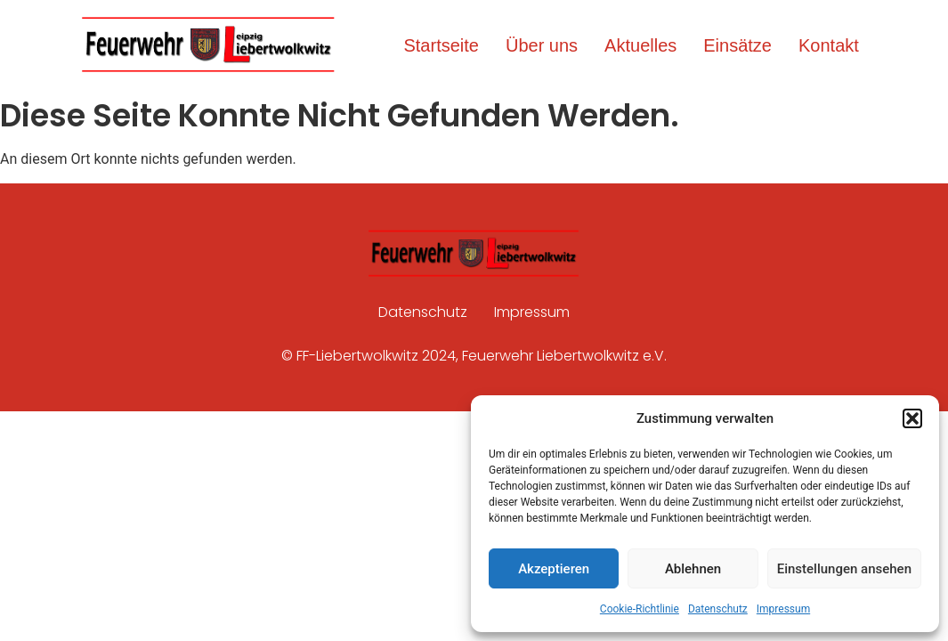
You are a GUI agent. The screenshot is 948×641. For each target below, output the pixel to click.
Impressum (783, 609)
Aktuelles (640, 45)
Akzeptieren (553, 569)
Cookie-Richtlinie (639, 609)
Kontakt (828, 45)
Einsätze (737, 45)
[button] (912, 418)
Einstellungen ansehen (844, 569)
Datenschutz (718, 609)
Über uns (542, 45)
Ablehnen (693, 569)
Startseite (440, 45)
